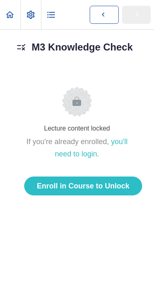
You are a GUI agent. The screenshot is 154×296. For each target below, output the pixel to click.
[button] (10, 14)
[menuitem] (30, 14)
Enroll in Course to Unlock (83, 186)
